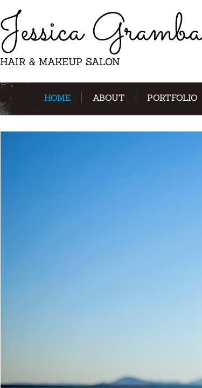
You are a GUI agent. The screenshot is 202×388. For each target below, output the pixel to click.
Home (57, 97)
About (109, 97)
